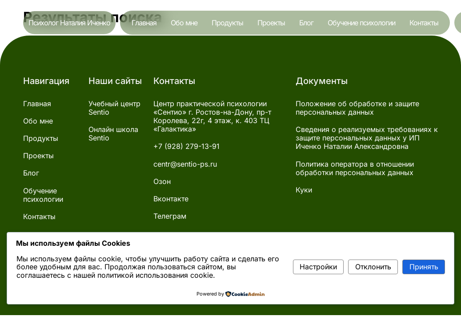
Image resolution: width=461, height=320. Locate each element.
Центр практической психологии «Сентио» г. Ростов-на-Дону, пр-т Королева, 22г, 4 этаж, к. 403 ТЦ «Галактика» (212, 117)
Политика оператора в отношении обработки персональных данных (355, 168)
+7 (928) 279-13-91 (186, 146)
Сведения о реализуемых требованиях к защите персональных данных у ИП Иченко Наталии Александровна (367, 138)
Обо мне (184, 22)
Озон (162, 181)
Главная (144, 22)
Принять (423, 266)
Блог (306, 22)
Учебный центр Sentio (114, 108)
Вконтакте (170, 199)
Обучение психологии (361, 22)
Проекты (271, 22)
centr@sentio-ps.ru (185, 164)
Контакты (423, 22)
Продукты (227, 22)
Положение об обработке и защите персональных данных (357, 108)
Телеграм (169, 216)
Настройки (318, 266)
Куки (304, 190)
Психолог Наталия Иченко (69, 22)
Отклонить (373, 266)
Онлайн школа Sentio (113, 133)
